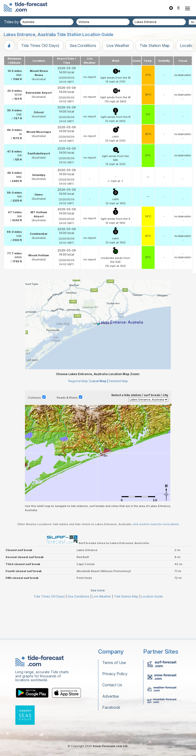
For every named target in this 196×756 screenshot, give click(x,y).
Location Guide (152, 596)
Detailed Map (118, 381)
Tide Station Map (155, 45)
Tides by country (18, 21)
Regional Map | (79, 381)
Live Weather (117, 45)
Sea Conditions (83, 45)
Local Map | (99, 381)
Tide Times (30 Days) (40, 45)
